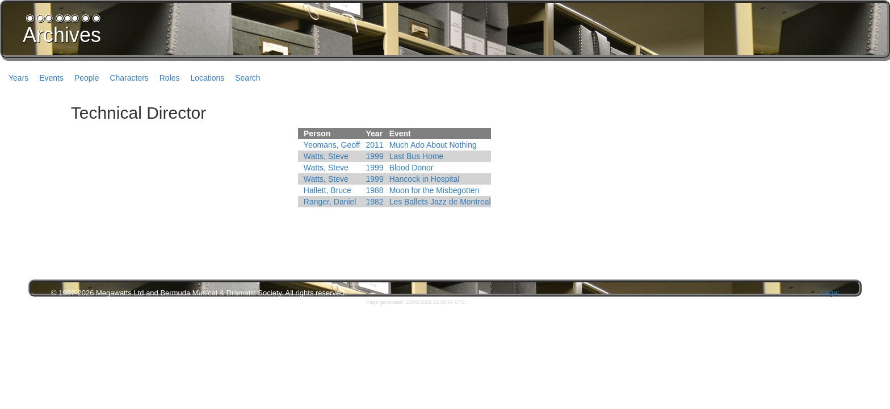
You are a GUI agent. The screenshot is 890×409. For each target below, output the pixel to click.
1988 (375, 190)
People (86, 77)
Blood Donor (411, 167)
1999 (375, 156)
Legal (830, 293)
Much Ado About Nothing (433, 144)
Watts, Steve (326, 156)
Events (51, 77)
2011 (375, 144)
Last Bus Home (416, 156)
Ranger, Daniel (330, 201)
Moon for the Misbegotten (434, 190)
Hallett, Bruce (327, 190)
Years (18, 77)
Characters (129, 77)
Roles (169, 77)
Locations (207, 77)
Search (247, 77)
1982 (375, 201)
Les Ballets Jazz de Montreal (440, 201)
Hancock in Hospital (424, 178)
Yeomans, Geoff (332, 144)
